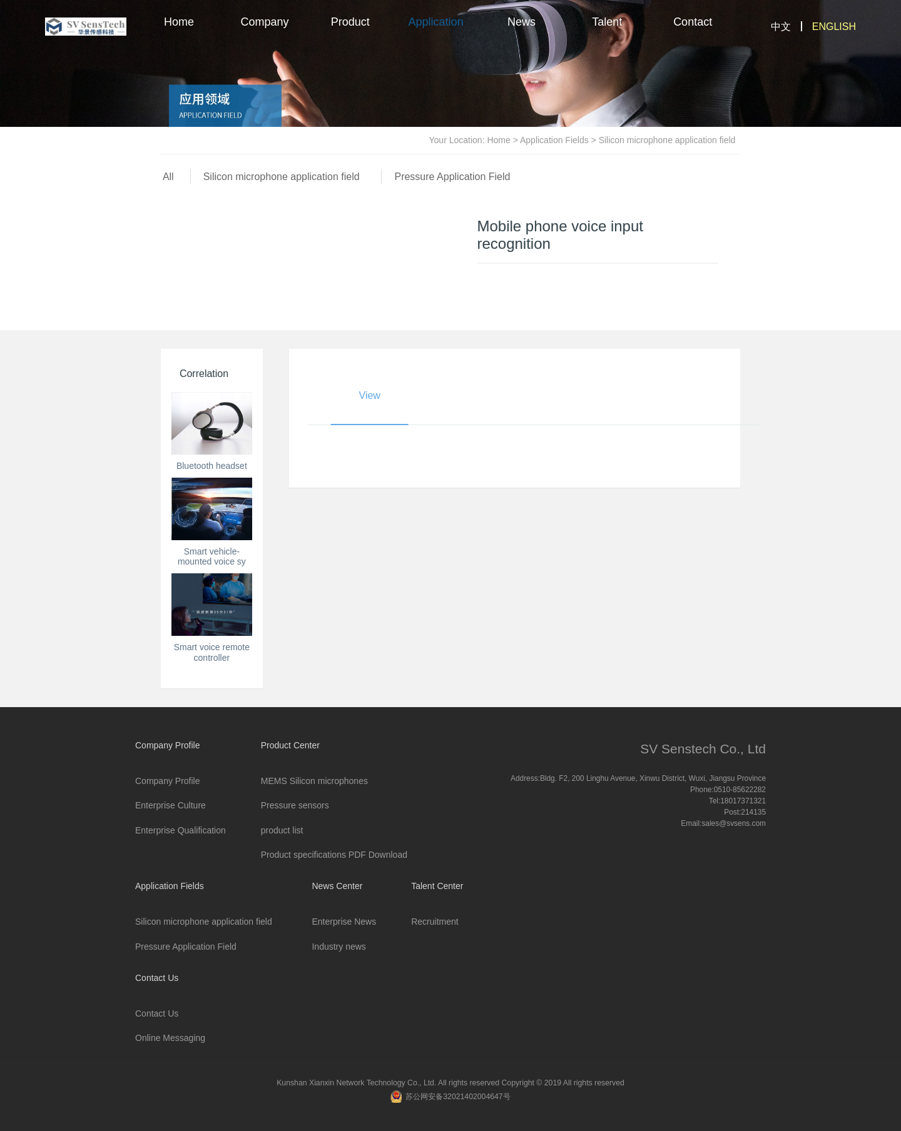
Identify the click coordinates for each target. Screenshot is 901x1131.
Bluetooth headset (211, 466)
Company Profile (264, 34)
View (369, 396)
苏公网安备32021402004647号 (457, 1096)
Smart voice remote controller (212, 652)
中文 (781, 26)
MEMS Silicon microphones (314, 781)
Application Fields (436, 34)
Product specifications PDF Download (334, 855)
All (168, 176)
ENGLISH (834, 26)
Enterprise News (344, 922)
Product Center (350, 34)
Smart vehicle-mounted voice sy (212, 556)
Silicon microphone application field (284, 176)
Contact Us (692, 34)
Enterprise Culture (170, 805)
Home (179, 22)
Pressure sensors (295, 805)
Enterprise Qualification (180, 830)
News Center (521, 34)
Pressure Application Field (452, 176)
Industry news (338, 947)
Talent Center (607, 34)
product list (282, 830)
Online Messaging (170, 1038)
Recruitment (434, 922)
